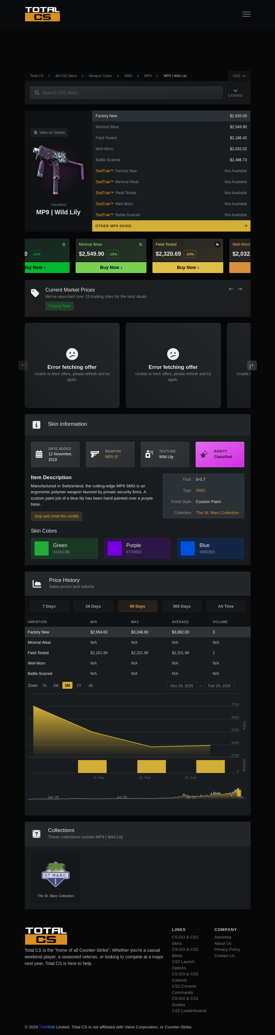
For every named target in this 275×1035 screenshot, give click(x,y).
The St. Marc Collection (217, 512)
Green (60, 545)
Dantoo (47, 1027)
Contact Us (224, 955)
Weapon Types (100, 76)
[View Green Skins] (41, 548)
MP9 (147, 76)
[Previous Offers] (231, 289)
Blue (204, 545)
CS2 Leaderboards (189, 1010)
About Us (222, 943)
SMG (128, 76)
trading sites (102, 296)
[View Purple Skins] (115, 548)
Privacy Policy (227, 949)
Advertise (223, 937)
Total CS (37, 76)
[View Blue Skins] (188, 548)
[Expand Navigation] (236, 92)
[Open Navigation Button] (246, 14)
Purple (133, 545)
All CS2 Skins (66, 76)
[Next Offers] (240, 289)
